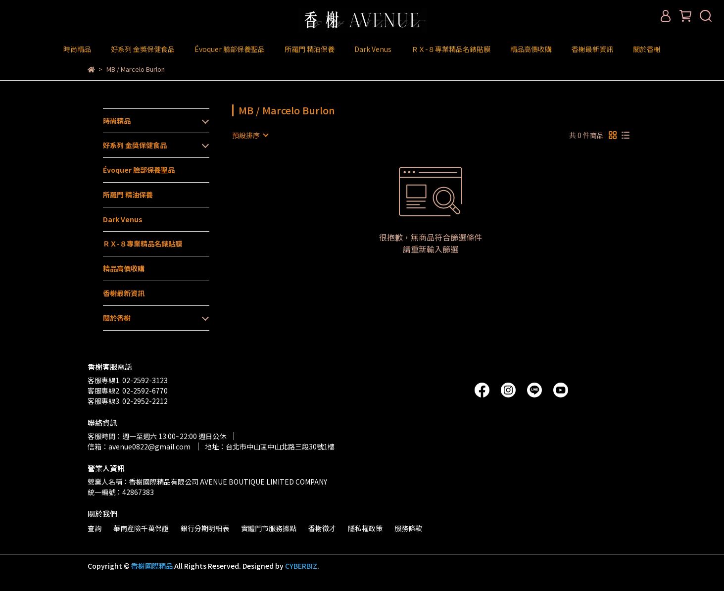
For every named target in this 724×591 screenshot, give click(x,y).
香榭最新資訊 (592, 49)
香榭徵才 (322, 528)
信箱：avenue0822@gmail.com (139, 446)
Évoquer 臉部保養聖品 (229, 49)
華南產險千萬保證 (141, 528)
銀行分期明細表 (205, 528)
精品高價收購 (531, 49)
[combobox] (250, 135)
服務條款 (408, 528)
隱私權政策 (365, 528)
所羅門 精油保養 (310, 49)
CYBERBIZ (301, 566)
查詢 (94, 528)
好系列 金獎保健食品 (143, 49)
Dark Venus (372, 49)
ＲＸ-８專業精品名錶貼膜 (450, 49)
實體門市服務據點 (268, 528)
